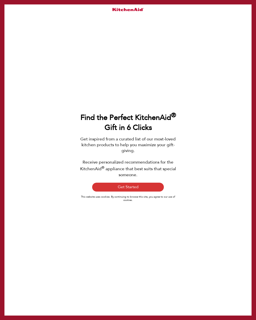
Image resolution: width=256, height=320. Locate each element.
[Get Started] (128, 187)
